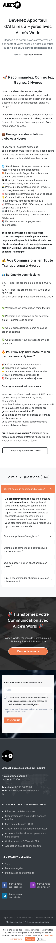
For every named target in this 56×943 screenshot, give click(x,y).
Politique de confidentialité (19, 872)
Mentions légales (14, 868)
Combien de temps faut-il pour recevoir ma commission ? (25, 549)
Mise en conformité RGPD (19, 824)
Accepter (30, 939)
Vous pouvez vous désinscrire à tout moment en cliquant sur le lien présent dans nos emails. (28, 710)
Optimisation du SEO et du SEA (22, 841)
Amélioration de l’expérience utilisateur (26, 828)
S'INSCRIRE (13, 720)
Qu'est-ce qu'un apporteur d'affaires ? (24, 489)
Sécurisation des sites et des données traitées (25, 818)
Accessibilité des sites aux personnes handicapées (25, 835)
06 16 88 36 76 (23, 787)
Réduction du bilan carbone (20, 811)
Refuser (41, 939)
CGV (7, 863)
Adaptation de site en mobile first (23, 845)
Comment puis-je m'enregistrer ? (22, 536)
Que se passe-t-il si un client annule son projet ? (25, 564)
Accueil (17, 54)
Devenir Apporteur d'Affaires (25, 450)
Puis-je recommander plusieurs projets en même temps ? (26, 580)
